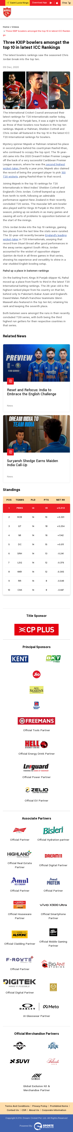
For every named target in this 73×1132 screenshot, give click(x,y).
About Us (34, 1110)
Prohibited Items (59, 1106)
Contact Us (13, 1110)
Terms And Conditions (17, 1106)
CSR (24, 1110)
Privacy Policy (39, 1106)
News (10, 406)
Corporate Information (54, 1110)
